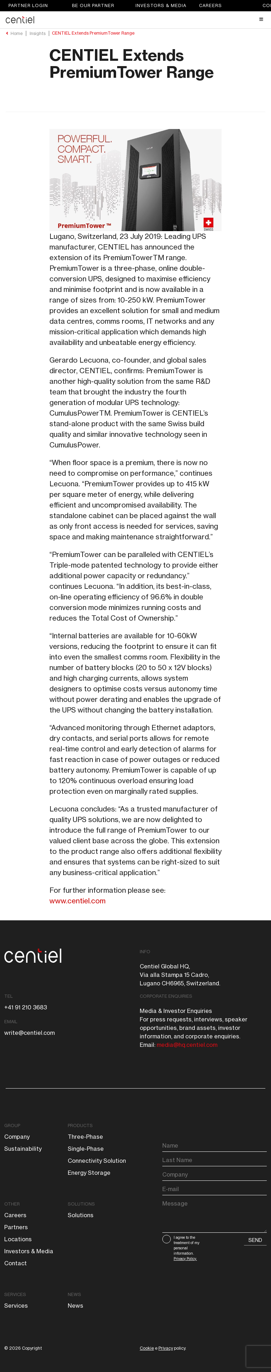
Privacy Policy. (185, 1258)
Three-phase (85, 1136)
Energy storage (89, 1172)
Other (12, 1204)
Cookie (147, 1348)
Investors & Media (161, 5)
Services (15, 1294)
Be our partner (93, 5)
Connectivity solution (97, 1160)
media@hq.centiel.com (187, 1044)
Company (17, 1136)
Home (17, 33)
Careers (210, 5)
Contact (15, 1263)
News (74, 1294)
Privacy (165, 1348)
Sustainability (23, 1148)
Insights (38, 33)
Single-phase (86, 1148)
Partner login (28, 5)
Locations (18, 1239)
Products (80, 1125)
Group (12, 1125)
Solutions (81, 1204)
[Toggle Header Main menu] (135, 19)
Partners (16, 1227)
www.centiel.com (77, 900)
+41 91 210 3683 (25, 1007)
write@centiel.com (29, 1032)
